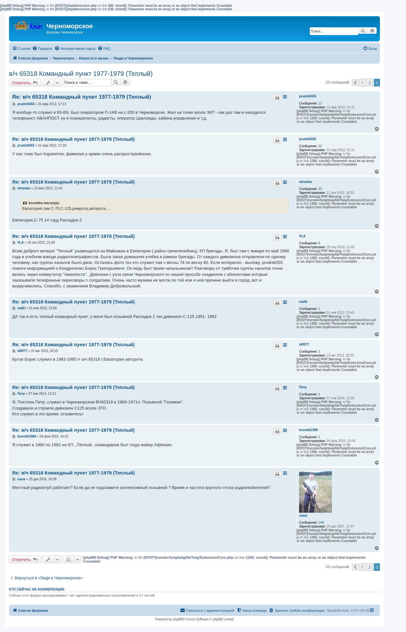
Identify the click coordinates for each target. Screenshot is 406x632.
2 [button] (369, 83)
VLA (302, 236)
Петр (303, 387)
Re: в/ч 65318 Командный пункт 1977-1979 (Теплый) (81, 97)
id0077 (304, 344)
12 (320, 103)
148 (321, 522)
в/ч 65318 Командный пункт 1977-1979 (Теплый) (81, 73)
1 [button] (362, 83)
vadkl (303, 301)
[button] (355, 82)
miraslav (305, 182)
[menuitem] (42, 48)
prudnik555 (307, 96)
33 (320, 189)
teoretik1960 (308, 430)
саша (303, 515)
